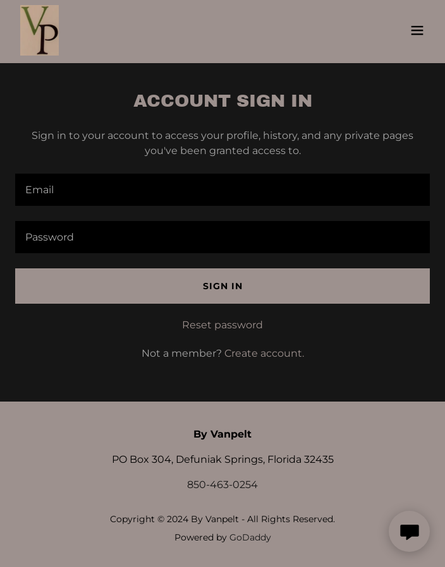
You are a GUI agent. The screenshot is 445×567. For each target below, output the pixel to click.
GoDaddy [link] (250, 537)
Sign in (223, 286)
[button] (417, 30)
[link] (39, 30)
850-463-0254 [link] (222, 485)
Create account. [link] (264, 353)
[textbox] (222, 190)
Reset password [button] (222, 325)
